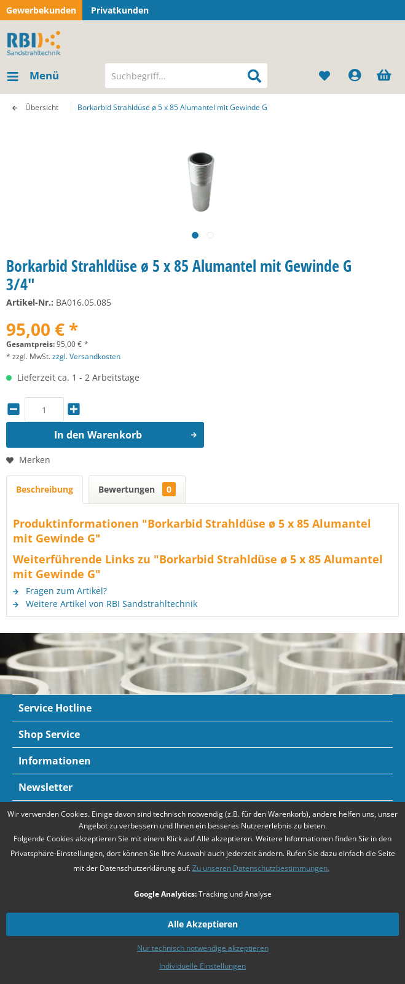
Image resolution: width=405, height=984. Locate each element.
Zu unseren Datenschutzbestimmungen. (260, 868)
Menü (33, 74)
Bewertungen (137, 489)
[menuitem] (32, 75)
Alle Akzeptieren (203, 924)
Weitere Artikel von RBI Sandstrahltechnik (105, 603)
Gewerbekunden (41, 10)
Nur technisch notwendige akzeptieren (203, 948)
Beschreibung (44, 489)
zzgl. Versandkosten (86, 356)
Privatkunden (120, 10)
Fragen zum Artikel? (60, 591)
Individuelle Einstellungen (202, 966)
